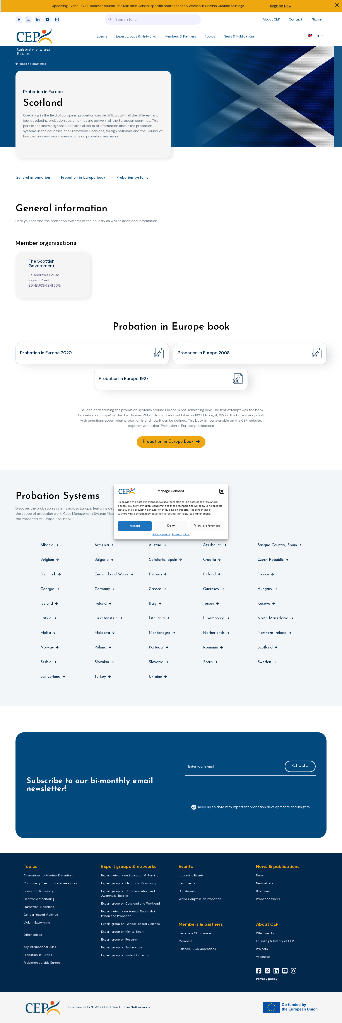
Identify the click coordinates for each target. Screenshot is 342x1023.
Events (102, 36)
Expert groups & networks (129, 867)
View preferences (207, 526)
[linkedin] (39, 19)
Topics (210, 36)
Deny (171, 526)
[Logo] (34, 36)
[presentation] (218, 788)
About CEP (271, 19)
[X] (269, 971)
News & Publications (239, 36)
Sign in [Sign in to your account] (317, 19)
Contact (295, 19)
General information (32, 178)
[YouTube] (286, 971)
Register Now (280, 5)
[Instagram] (295, 971)
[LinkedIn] (278, 971)
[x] (29, 19)
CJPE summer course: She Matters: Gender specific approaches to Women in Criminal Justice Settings (162, 5)
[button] (222, 491)
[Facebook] (20, 19)
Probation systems (132, 178)
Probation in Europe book (83, 178)
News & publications (278, 867)
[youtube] (49, 19)
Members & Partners (180, 36)
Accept (135, 526)
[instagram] (58, 19)
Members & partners (201, 925)
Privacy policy (161, 534)
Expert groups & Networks (136, 36)
